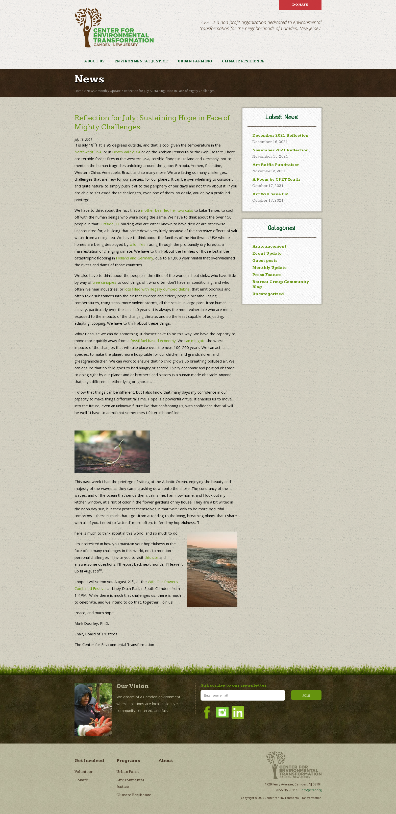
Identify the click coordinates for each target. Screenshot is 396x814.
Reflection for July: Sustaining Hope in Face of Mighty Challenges (169, 91)
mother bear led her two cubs (167, 210)
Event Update (267, 253)
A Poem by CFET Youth (276, 179)
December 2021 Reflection (280, 135)
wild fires (137, 244)
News (90, 91)
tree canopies (104, 282)
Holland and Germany (134, 257)
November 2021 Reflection (280, 150)
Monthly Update (109, 91)
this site (151, 557)
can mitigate (195, 340)
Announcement (269, 246)
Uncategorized (268, 294)
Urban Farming (195, 61)
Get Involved (89, 760)
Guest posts (265, 260)
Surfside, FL (110, 223)
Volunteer (84, 771)
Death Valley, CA (126, 151)
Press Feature (267, 274)
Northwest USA (88, 151)
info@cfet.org (311, 790)
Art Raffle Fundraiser (275, 164)
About (165, 760)
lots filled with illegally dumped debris (157, 289)
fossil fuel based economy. (154, 340)
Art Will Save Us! (270, 194)
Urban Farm (127, 771)
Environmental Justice (141, 61)
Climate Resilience (243, 61)
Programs (128, 760)
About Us (94, 61)
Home (79, 91)
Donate (300, 5)
